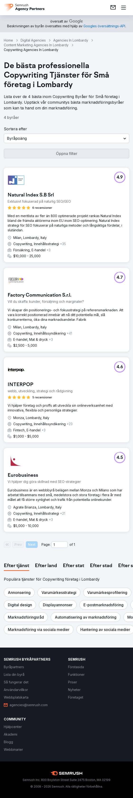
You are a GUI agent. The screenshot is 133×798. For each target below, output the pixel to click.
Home (8, 40)
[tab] (16, 566)
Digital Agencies (33, 40)
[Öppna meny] (123, 7)
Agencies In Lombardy (70, 40)
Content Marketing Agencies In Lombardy (36, 45)
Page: (45, 544)
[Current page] (59, 544)
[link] (113, 8)
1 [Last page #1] (74, 544)
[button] (66, 138)
